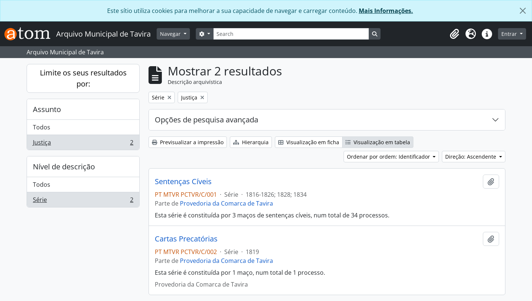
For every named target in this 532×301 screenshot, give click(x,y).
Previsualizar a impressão (188, 142)
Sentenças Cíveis (183, 181)
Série (83, 201)
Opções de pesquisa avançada (206, 120)
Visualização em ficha (308, 142)
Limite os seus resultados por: (83, 78)
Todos (41, 127)
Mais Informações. (386, 11)
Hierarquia (251, 142)
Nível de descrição (64, 167)
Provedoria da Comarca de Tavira (226, 203)
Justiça (83, 144)
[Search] (291, 34)
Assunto (47, 109)
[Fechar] (523, 10)
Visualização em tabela (377, 142)
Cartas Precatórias (186, 238)
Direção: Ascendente (471, 156)
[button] (454, 34)
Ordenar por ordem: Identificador (389, 156)
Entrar (509, 33)
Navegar (171, 33)
